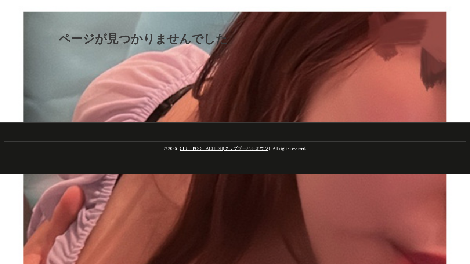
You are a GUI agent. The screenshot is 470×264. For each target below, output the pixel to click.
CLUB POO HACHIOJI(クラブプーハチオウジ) (225, 148)
